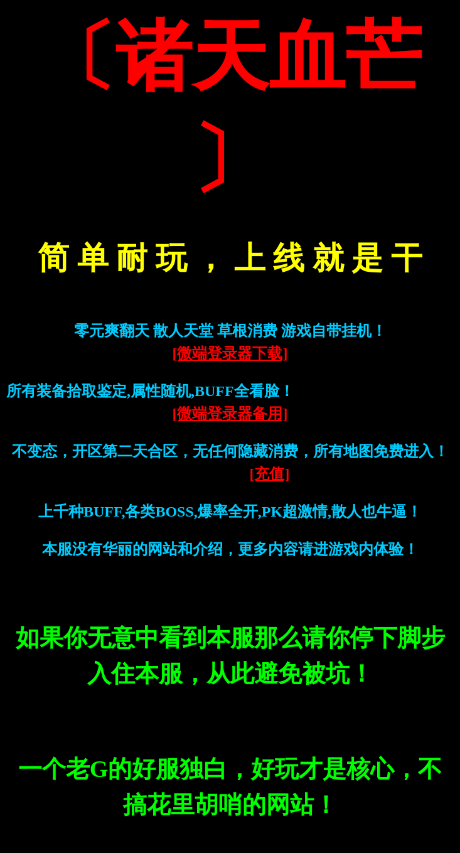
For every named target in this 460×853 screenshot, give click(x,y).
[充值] (270, 474)
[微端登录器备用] (230, 413)
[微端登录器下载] (230, 353)
